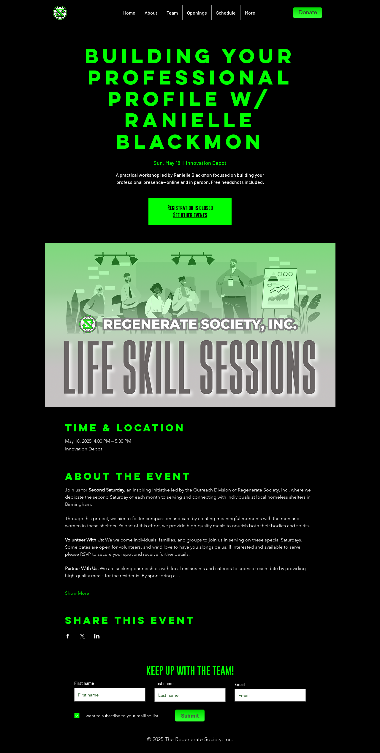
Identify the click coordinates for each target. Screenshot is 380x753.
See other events (190, 215)
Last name (164, 684)
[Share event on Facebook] (68, 636)
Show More (77, 593)
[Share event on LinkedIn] (97, 636)
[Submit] (190, 715)
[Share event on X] (82, 636)
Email (240, 684)
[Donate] (307, 12)
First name (84, 683)
